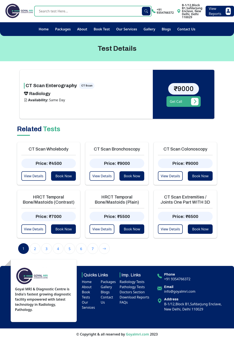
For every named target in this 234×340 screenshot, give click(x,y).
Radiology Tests (132, 281)
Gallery (149, 29)
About (82, 29)
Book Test (102, 29)
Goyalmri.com (137, 334)
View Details (33, 176)
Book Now (63, 176)
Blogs (166, 29)
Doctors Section (132, 292)
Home (44, 29)
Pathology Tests (132, 287)
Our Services (126, 29)
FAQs (124, 302)
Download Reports (134, 297)
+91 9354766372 (177, 279)
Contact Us (186, 29)
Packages (63, 29)
